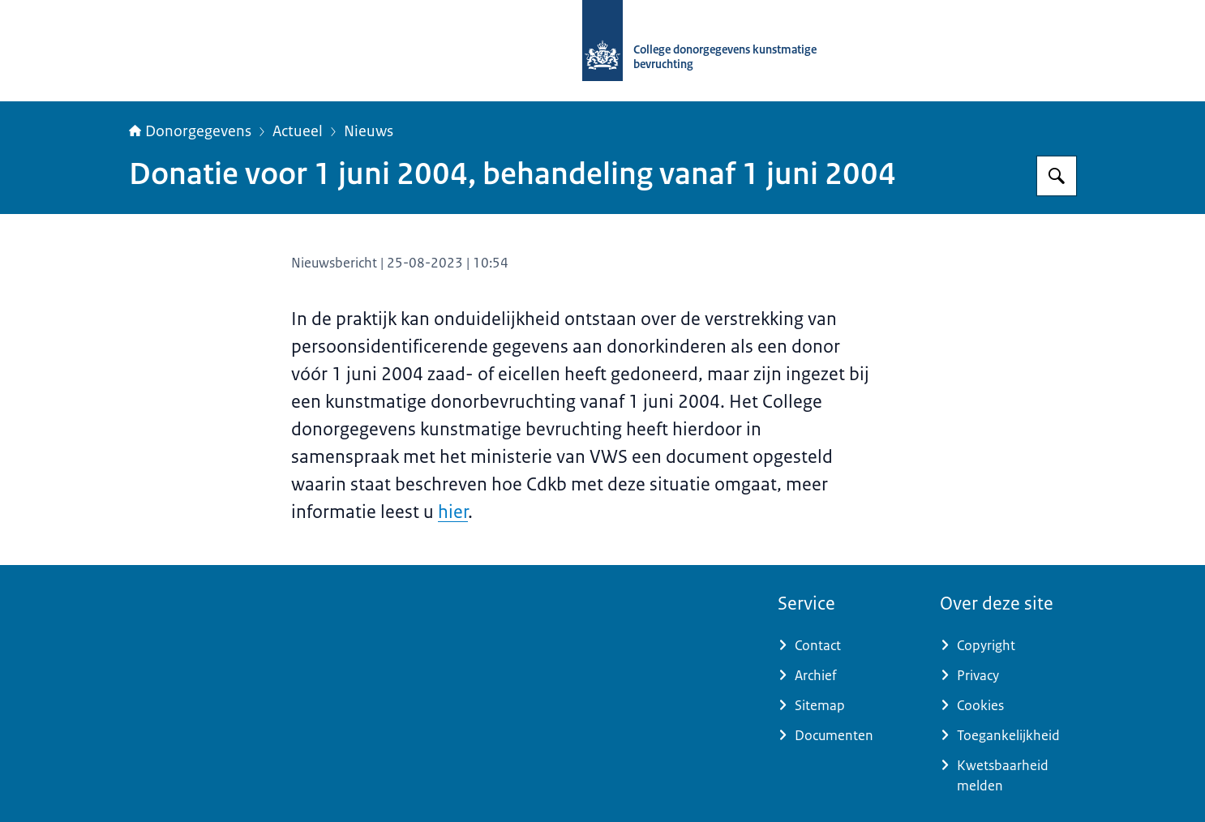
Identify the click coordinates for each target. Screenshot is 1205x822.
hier (453, 512)
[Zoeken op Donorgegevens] (1056, 175)
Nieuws (368, 131)
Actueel (297, 131)
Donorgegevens (190, 131)
